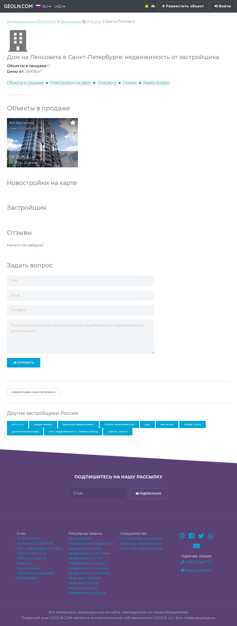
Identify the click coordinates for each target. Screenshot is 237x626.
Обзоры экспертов (31, 558)
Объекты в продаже (25, 83)
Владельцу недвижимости (140, 543)
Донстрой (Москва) (25, 431)
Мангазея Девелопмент (78, 424)
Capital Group (118, 431)
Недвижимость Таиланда (88, 568)
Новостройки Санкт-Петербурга (34, 392)
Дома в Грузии (80, 538)
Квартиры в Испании (85, 548)
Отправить (23, 362)
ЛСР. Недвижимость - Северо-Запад (73, 431)
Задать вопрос (156, 83)
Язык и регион (196, 570)
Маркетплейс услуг (32, 553)
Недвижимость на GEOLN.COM (31, 21)
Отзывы (130, 83)
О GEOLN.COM (28, 538)
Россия (96, 21)
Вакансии (24, 563)
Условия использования (35, 573)
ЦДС (147, 424)
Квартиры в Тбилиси (85, 578)
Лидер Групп (192, 424)
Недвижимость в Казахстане (91, 543)
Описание (106, 83)
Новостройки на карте (70, 83)
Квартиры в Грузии (83, 588)
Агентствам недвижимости (141, 548)
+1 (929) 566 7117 (196, 562)
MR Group (167, 424)
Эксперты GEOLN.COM (35, 543)
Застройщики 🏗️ (73, 21)
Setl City (18, 424)
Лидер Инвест (43, 424)
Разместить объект (183, 6)
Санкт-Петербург (22, 128)
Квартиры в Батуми (84, 583)
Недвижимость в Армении (89, 573)
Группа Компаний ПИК (119, 424)
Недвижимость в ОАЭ (86, 558)
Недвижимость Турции (87, 563)
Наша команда (28, 568)
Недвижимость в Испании (89, 553)
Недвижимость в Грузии (87, 593)
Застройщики (27, 578)
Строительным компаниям (140, 538)
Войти (222, 6)
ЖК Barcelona (21, 123)
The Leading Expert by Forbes (39, 548)
